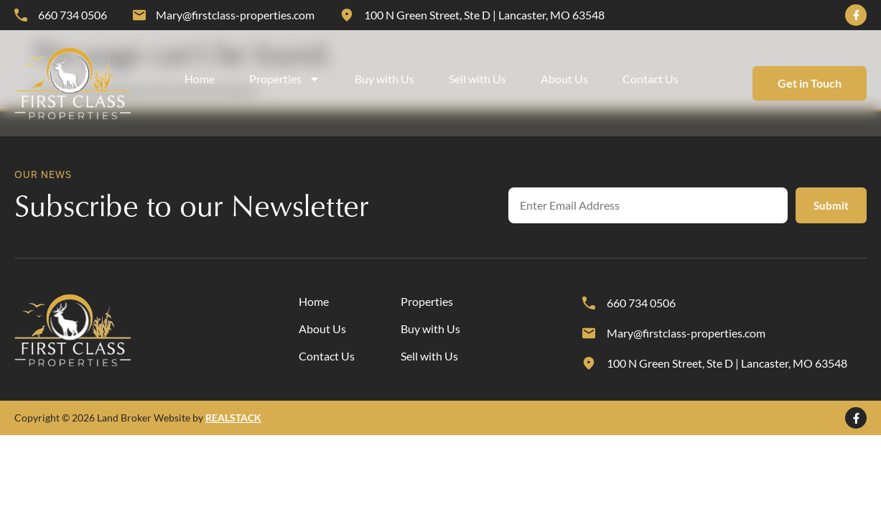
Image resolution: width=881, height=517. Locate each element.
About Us (564, 78)
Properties (284, 79)
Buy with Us (384, 78)
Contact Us (651, 78)
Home (200, 78)
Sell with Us (477, 78)
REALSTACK (233, 417)
